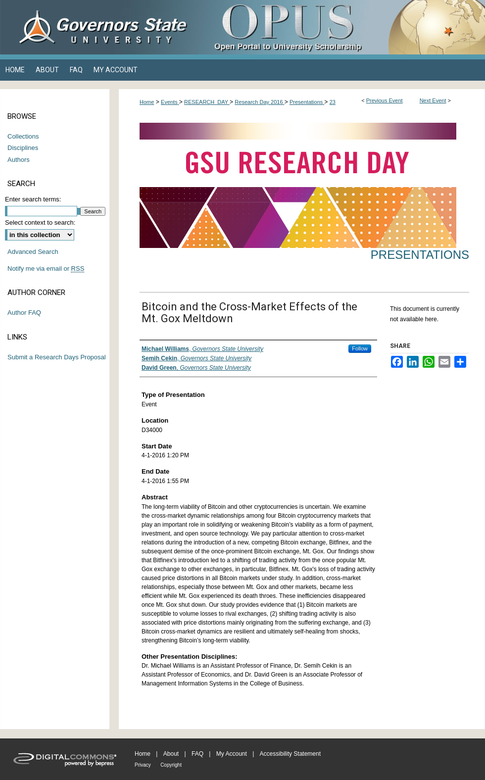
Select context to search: (40, 222)
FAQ (197, 753)
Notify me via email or (45, 269)
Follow (360, 348)
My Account (231, 753)
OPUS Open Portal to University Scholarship (341, 27)
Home (147, 102)
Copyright (171, 765)
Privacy (143, 765)
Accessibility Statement (290, 753)
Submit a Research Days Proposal (56, 357)
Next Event (433, 100)
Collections (23, 136)
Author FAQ (24, 312)
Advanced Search (32, 251)
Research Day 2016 (259, 102)
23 (333, 102)
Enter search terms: (33, 199)
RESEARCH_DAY (207, 102)
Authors (18, 159)
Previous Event (384, 100)
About (171, 753)
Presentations (307, 102)
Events (170, 102)
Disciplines (22, 147)
